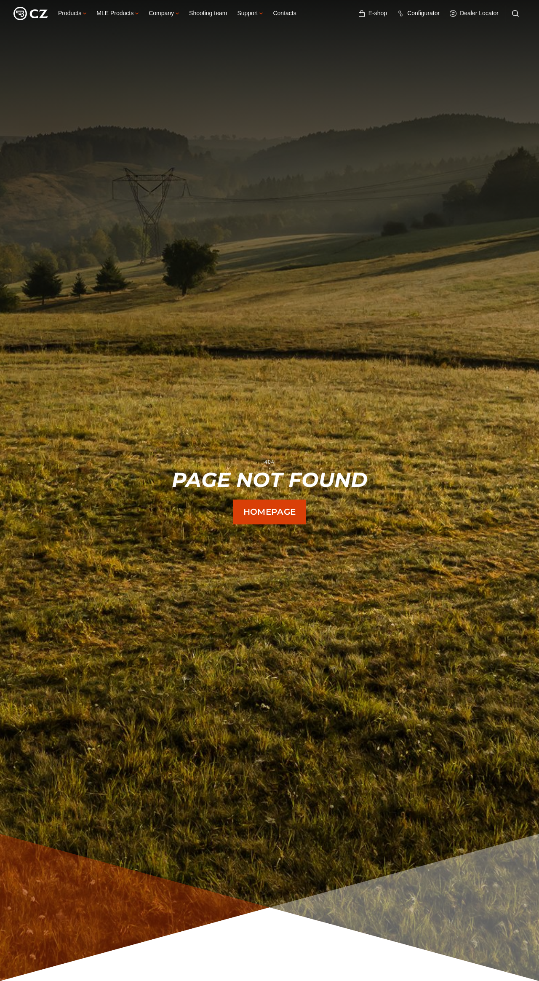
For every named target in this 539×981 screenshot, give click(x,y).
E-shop (372, 13)
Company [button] (164, 13)
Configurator (418, 13)
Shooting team (208, 13)
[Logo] (30, 13)
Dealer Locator (474, 13)
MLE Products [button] (117, 13)
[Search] (515, 13)
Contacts (284, 13)
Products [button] (72, 13)
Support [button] (250, 13)
